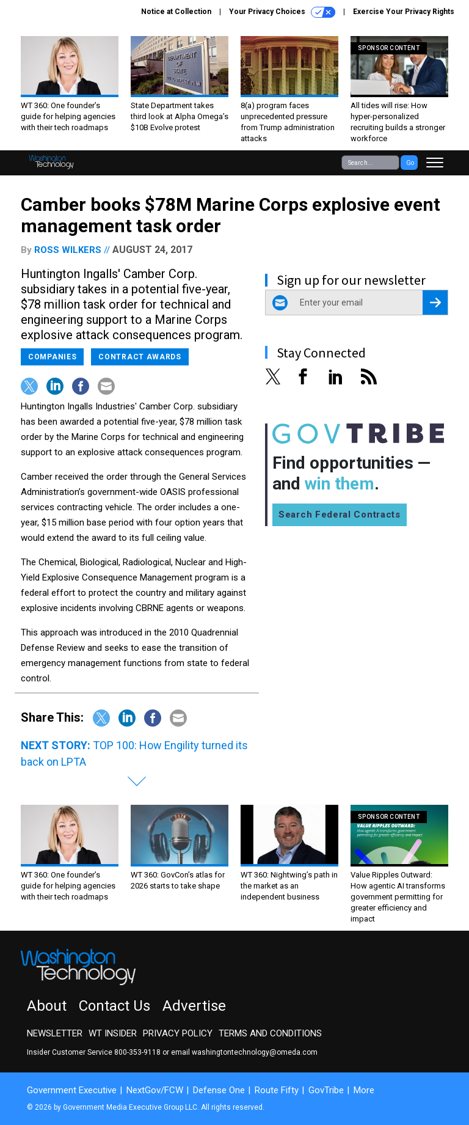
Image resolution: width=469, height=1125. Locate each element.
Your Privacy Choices (282, 12)
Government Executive (72, 1090)
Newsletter (54, 1033)
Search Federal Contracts (339, 514)
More (364, 1090)
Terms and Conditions (270, 1033)
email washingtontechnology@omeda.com (244, 1052)
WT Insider (113, 1033)
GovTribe (326, 1090)
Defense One (219, 1090)
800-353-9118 (137, 1052)
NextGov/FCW (154, 1090)
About (47, 1005)
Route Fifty (277, 1090)
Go (410, 162)
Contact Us (114, 1005)
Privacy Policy (178, 1033)
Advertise (194, 1005)
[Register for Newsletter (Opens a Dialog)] (435, 302)
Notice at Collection (176, 11)
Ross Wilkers (67, 249)
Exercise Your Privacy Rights (403, 11)
